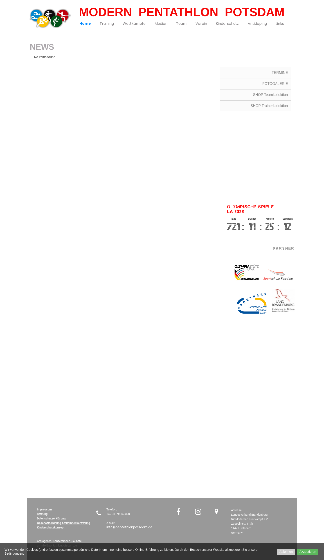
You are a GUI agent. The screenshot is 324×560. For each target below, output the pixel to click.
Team (181, 23)
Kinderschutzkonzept (50, 527)
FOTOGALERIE (275, 84)
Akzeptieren (307, 551)
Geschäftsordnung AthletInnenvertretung (63, 523)
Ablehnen (286, 551)
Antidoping (257, 23)
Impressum (44, 509)
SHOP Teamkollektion (270, 95)
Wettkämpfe (134, 23)
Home (85, 23)
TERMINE (280, 73)
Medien (161, 23)
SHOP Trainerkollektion (269, 106)
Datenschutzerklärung (51, 518)
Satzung (42, 514)
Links (280, 23)
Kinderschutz (227, 23)
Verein (201, 23)
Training (107, 23)
